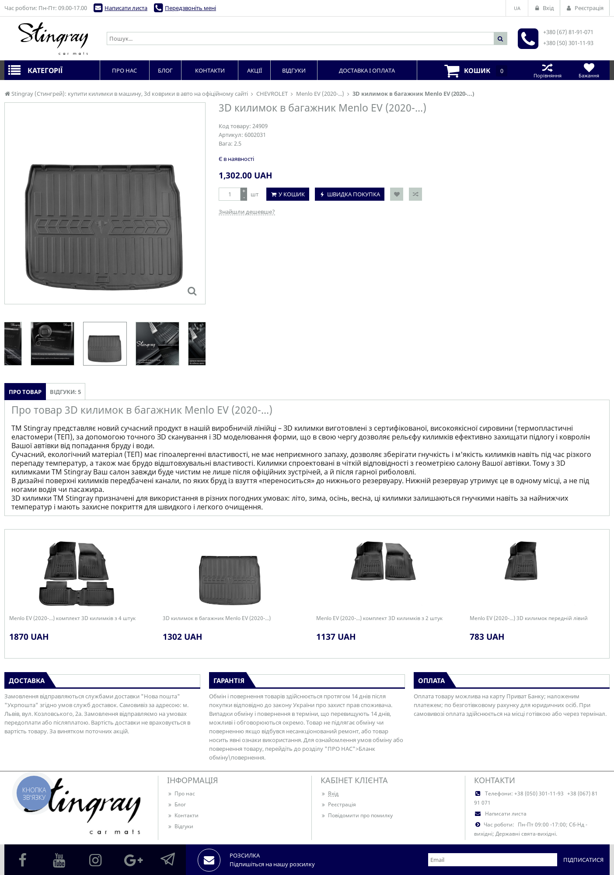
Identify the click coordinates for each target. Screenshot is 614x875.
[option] (105, 343)
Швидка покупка (353, 194)
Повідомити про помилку (357, 815)
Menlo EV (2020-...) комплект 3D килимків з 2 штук (379, 618)
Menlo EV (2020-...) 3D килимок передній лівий (529, 618)
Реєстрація (338, 804)
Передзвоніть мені (190, 8)
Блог (176, 804)
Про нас (181, 793)
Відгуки (180, 826)
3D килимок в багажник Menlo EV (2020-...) (217, 618)
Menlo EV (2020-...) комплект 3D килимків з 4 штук (72, 618)
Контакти (183, 815)
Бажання (589, 70)
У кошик (292, 194)
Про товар (25, 392)
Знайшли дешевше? (247, 212)
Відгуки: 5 (65, 392)
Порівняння (547, 70)
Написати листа (126, 8)
